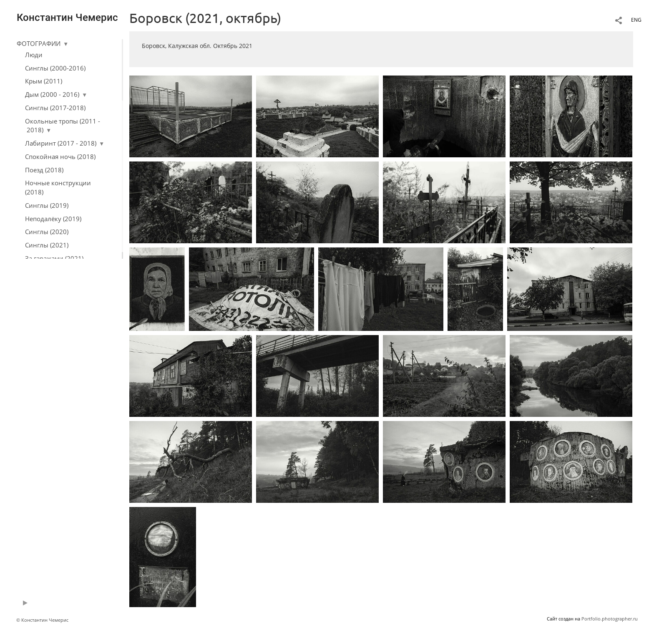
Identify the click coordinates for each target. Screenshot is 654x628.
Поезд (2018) (44, 170)
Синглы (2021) (46, 245)
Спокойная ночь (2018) (60, 156)
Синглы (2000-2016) (55, 68)
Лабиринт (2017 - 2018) (60, 143)
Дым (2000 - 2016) (52, 94)
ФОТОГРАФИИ (38, 43)
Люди (34, 54)
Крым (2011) (43, 81)
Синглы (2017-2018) (55, 107)
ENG (636, 19)
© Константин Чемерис (42, 620)
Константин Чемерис (67, 17)
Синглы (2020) (46, 231)
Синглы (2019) (46, 205)
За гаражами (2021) (54, 258)
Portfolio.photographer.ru (609, 618)
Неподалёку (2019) (53, 218)
